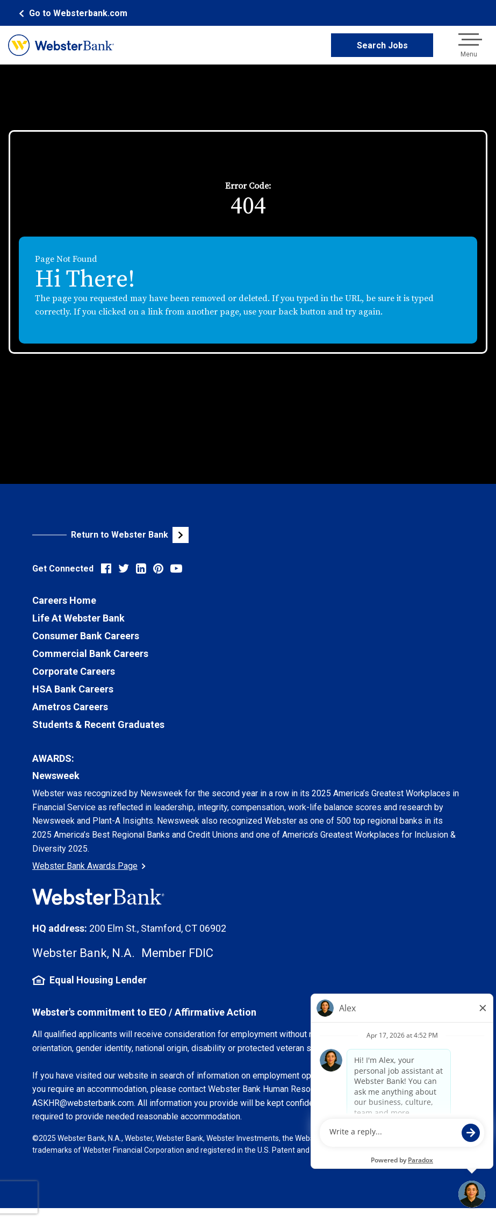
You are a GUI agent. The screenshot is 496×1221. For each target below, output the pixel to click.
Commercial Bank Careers (90, 653)
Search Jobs (382, 45)
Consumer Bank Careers (85, 635)
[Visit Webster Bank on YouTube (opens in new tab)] (176, 568)
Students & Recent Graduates (98, 724)
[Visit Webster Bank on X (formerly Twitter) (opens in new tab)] (123, 568)
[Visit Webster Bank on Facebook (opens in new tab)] (106, 568)
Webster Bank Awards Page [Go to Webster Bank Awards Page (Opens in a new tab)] (89, 866)
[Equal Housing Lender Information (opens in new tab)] (248, 980)
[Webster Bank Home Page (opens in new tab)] (71, 13)
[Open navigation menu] (468, 45)
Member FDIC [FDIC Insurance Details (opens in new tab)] (177, 953)
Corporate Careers (73, 671)
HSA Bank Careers (72, 689)
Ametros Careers (70, 706)
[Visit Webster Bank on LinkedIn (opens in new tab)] (141, 568)
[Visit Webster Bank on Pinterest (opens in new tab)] (158, 568)
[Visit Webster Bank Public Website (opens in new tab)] (140, 535)
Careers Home (64, 600)
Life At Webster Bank (78, 618)
